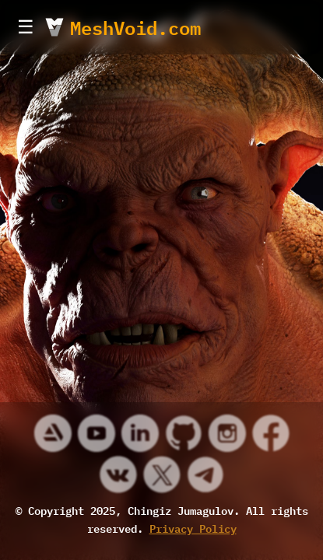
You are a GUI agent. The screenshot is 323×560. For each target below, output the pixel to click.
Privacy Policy (193, 528)
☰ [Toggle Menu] (25, 26)
